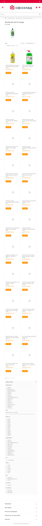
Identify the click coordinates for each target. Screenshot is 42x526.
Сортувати (23, 43)
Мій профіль (8, 507)
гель (9, 480)
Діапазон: (8, 412)
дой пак (10, 491)
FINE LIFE (10, 398)
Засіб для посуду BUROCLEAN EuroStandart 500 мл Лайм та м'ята (28, 229)
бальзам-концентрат (12, 478)
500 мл (12, 37)
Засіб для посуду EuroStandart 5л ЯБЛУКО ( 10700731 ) (12, 94)
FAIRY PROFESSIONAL (13, 397)
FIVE (9, 401)
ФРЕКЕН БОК (11, 455)
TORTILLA (10, 453)
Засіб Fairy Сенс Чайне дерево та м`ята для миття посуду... (28, 365)
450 (9, 421)
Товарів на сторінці (10, 45)
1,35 (9, 468)
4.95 (9, 471)
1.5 (9, 470)
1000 (9, 433)
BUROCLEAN (11, 389)
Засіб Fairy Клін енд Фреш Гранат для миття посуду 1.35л (28, 256)
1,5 (9, 467)
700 (9, 427)
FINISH (10, 399)
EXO (9, 394)
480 (9, 422)
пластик (10, 492)
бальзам (10, 477)
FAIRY (10, 396)
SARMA (10, 452)
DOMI (9, 392)
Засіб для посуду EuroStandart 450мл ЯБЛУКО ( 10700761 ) (29, 148)
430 (9, 420)
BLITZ (9, 388)
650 (9, 426)
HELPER (10, 406)
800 (9, 430)
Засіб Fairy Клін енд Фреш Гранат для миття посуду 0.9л (12, 310)
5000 (9, 435)
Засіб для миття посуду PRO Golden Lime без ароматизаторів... (29, 202)
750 (9, 429)
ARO (9, 387)
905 (9, 432)
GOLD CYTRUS (11, 404)
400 (9, 419)
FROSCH (10, 402)
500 (9, 425)
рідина (9, 485)
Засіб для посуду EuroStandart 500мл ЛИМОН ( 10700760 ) (13, 202)
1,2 (9, 466)
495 (9, 424)
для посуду (11, 460)
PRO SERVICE (11, 451)
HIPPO (10, 407)
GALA (10, 403)
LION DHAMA (11, 450)
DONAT (10, 393)
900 (9, 431)
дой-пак (10, 490)
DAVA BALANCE (11, 391)
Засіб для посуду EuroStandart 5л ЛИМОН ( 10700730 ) (12, 121)
